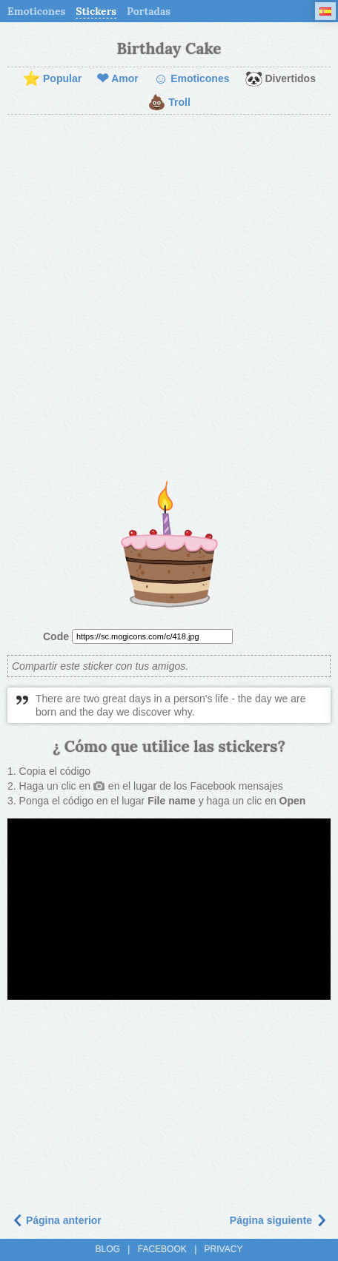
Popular (52, 79)
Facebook (162, 1249)
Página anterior (56, 1220)
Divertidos (280, 79)
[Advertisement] (169, 298)
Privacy (224, 1249)
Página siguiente (278, 1220)
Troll (169, 102)
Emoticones (36, 11)
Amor (117, 79)
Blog (108, 1249)
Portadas (148, 11)
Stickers (96, 11)
